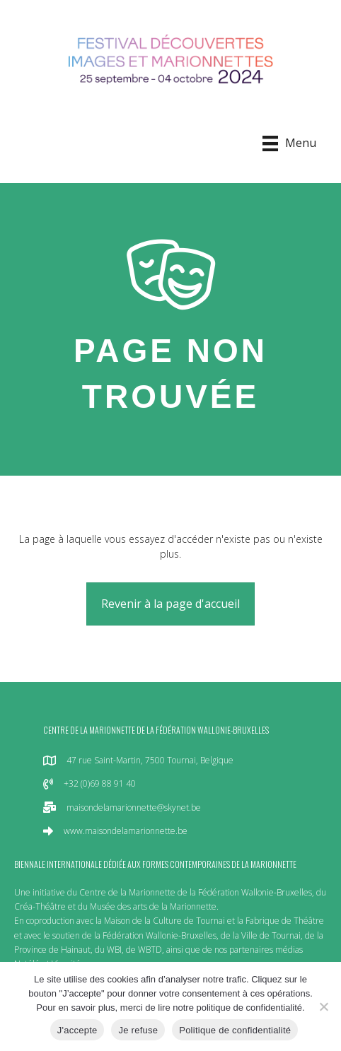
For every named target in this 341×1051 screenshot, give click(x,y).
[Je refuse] (323, 1006)
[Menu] (289, 143)
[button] (170, 604)
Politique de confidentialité (235, 1030)
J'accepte (77, 1030)
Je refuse (138, 1030)
